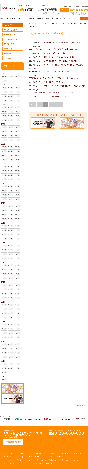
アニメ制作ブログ (10, 54)
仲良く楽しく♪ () (53, 77)
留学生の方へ (74, 8)
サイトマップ (26, 459)
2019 (3, 198)
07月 (17, 87)
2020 (3, 179)
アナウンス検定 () (55, 92)
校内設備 (31, 14)
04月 (4, 72)
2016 (3, 258)
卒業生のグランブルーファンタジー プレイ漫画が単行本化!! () (53, 45)
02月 (17, 72)
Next (59, 100)
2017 (3, 238)
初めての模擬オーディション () (59, 52)
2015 (3, 277)
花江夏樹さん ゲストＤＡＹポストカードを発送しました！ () (56, 73)
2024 (3, 100)
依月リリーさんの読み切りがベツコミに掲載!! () (63, 60)
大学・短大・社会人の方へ (61, 8)
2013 (3, 317)
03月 (10, 72)
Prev (32, 100)
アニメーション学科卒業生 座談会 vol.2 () (51, 88)
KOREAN (76, 2)
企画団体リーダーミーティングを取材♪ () (62, 38)
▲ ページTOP (81, 401)
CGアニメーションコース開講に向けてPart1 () (64, 81)
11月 (10, 83)
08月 (10, 87)
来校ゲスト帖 (8, 44)
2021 (3, 159)
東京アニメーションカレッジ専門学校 (22, 428)
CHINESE (84, 2)
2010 (3, 372)
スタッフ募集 (38, 459)
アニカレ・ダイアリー (11, 25)
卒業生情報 (7, 49)
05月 (10, 92)
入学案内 (38, 14)
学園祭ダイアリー (10, 30)
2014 (3, 297)
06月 (4, 92)
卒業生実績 (45, 14)
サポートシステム (21, 14)
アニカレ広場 (8, 21)
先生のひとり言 (9, 39)
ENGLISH (67, 2)
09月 (4, 87)
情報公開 (49, 459)
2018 (3, 218)
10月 (17, 83)
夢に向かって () (54, 49)
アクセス (70, 14)
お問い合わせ (64, 5)
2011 (3, 356)
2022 (3, 139)
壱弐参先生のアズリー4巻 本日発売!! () (60, 56)
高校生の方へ (47, 8)
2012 (3, 336)
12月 (4, 83)
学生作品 (76, 14)
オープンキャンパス (56, 14)
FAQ (65, 14)
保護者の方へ (84, 8)
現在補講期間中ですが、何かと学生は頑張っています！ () (53, 67)
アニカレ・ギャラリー (11, 35)
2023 (3, 119)
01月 (4, 76)
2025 (3, 80)
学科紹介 (12, 14)
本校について (4, 14)
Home (31, 19)
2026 (3, 69)
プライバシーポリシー (10, 459)
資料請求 (84, 14)
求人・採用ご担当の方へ (80, 10)
